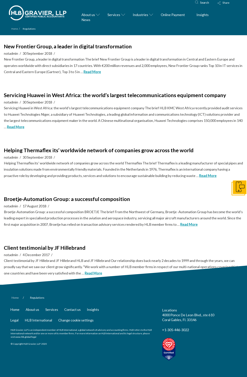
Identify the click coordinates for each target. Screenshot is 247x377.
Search (204, 2)
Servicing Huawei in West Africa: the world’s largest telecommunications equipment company (115, 95)
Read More (92, 72)
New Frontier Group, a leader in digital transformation (68, 46)
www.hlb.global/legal (25, 336)
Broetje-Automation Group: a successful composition (67, 199)
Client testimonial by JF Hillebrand (44, 247)
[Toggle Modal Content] (227, 5)
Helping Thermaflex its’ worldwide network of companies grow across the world (99, 150)
